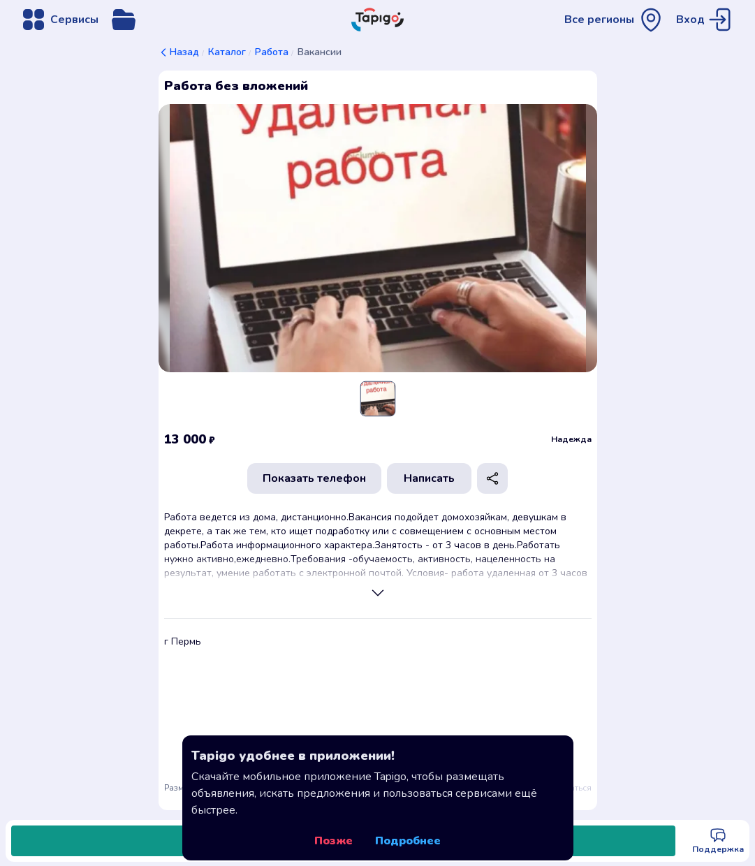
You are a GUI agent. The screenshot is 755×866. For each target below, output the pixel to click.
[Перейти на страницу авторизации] (705, 20)
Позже (333, 841)
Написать (429, 478)
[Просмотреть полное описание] (377, 593)
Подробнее (408, 841)
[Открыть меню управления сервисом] (123, 20)
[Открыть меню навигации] (59, 20)
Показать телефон (314, 478)
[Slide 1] (377, 398)
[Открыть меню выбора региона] (615, 20)
